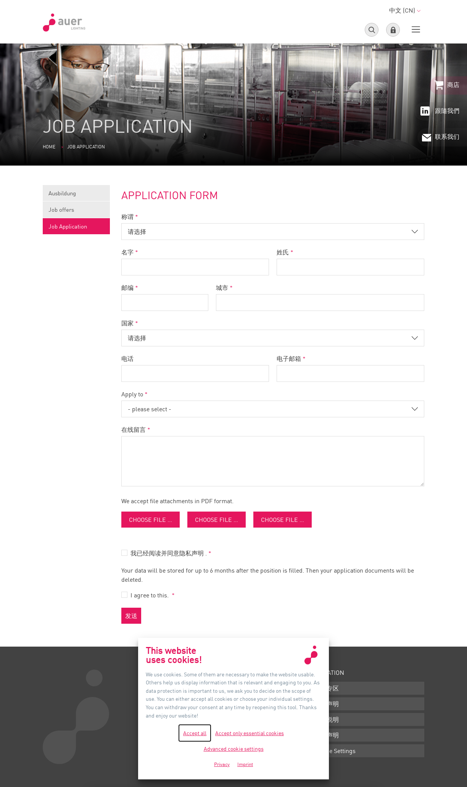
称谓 (127, 216)
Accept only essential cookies (249, 733)
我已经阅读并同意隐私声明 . (168, 553)
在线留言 (133, 429)
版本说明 (326, 719)
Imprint (245, 764)
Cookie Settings (335, 751)
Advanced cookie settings (234, 748)
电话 (127, 358)
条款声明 (326, 704)
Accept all (194, 733)
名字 (127, 252)
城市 (222, 287)
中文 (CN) (404, 10)
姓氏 (283, 252)
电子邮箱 (289, 358)
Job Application (67, 226)
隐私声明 (326, 735)
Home (49, 147)
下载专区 (326, 688)
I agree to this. (150, 595)
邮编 (127, 287)
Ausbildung (76, 195)
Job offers (76, 212)
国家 (127, 323)
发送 (131, 616)
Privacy (222, 764)
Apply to (132, 394)
